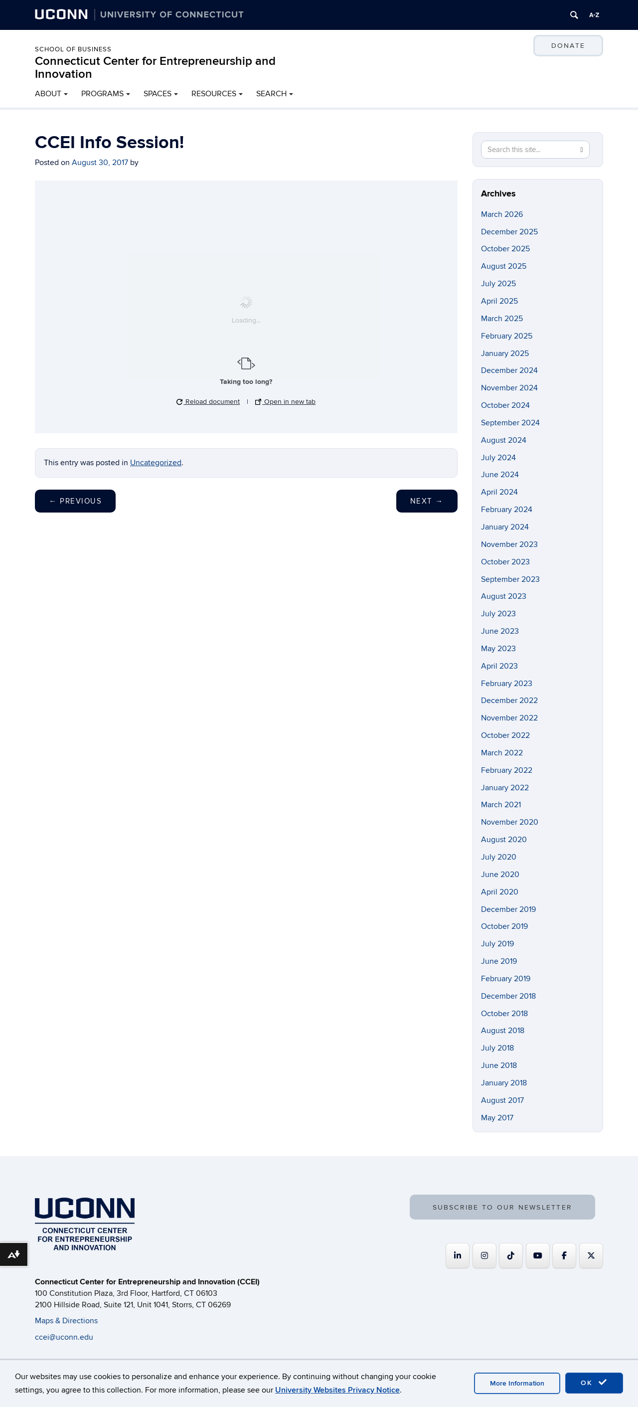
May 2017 (497, 1118)
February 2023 (506, 684)
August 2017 (502, 1100)
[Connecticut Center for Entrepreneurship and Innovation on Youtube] (538, 1255)
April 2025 (499, 301)
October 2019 (504, 926)
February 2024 (506, 510)
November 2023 (509, 544)
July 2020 (498, 857)
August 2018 (502, 1031)
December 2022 (509, 700)
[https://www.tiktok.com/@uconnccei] (511, 1255)
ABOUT (48, 94)
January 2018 (504, 1083)
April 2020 (499, 892)
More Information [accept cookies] (517, 1383)
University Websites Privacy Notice (337, 1390)
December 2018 (508, 996)
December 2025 (509, 232)
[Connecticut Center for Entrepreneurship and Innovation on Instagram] (484, 1255)
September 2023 (510, 579)
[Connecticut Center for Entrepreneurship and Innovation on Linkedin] (458, 1255)
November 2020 (509, 822)
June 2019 (499, 961)
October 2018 (504, 1014)
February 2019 (505, 979)
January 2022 (505, 788)
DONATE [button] (568, 45)
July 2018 (497, 1048)
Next (427, 501)
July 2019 (497, 944)
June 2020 (500, 874)
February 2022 (506, 770)
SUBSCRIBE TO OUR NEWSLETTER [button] (502, 1207)
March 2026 (502, 214)
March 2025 (502, 319)
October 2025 (505, 249)
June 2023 (500, 631)
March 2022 (502, 753)
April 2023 (499, 666)
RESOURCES (213, 94)
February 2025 (506, 336)
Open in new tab (285, 401)
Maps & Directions (66, 1321)
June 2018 (499, 1065)
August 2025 (503, 266)
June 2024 (500, 475)
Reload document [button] (208, 401)
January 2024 (505, 527)
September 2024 (510, 423)
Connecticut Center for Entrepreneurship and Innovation (155, 67)
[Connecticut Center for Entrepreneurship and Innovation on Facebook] (564, 1255)
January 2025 (505, 353)
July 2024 (498, 458)
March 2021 (501, 805)
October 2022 (505, 735)
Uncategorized (155, 463)
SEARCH (271, 94)
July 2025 (498, 284)
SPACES (157, 94)
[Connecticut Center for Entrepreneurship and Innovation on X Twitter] (591, 1255)
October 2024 (505, 405)
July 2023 (498, 614)
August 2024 (503, 440)
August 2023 (503, 596)
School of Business (73, 49)
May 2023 (498, 649)
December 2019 (508, 909)
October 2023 (505, 562)
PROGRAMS (102, 94)
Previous (75, 501)
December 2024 (509, 370)
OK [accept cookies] (594, 1382)
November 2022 (509, 718)
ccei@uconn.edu (64, 1337)
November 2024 (509, 388)
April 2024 (499, 492)
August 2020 (504, 840)
